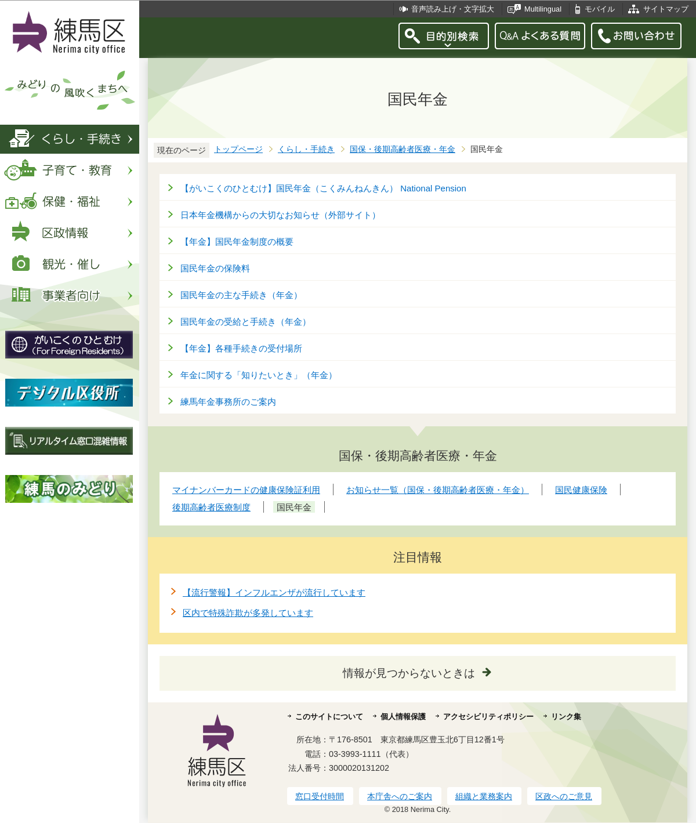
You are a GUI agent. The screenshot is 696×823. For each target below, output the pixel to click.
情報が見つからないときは (409, 673)
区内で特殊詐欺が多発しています (248, 613)
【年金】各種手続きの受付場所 (241, 348)
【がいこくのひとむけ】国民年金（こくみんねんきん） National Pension (323, 188)
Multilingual (542, 9)
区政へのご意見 (563, 796)
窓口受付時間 (319, 796)
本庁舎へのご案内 (399, 796)
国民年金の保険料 (215, 268)
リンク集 (566, 716)
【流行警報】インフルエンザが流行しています (274, 592)
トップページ (238, 149)
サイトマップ (665, 9)
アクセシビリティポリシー (488, 716)
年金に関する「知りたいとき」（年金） (258, 375)
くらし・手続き (306, 149)
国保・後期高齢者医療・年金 (402, 149)
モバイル (600, 9)
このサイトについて (329, 716)
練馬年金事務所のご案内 (228, 402)
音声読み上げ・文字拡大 (452, 9)
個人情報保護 (403, 716)
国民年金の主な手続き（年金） (241, 295)
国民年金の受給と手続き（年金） (245, 322)
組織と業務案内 (483, 796)
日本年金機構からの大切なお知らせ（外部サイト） (280, 215)
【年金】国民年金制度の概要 (236, 241)
